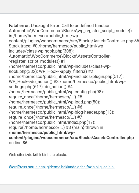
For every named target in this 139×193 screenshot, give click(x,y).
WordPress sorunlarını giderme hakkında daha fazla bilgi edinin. (62, 167)
